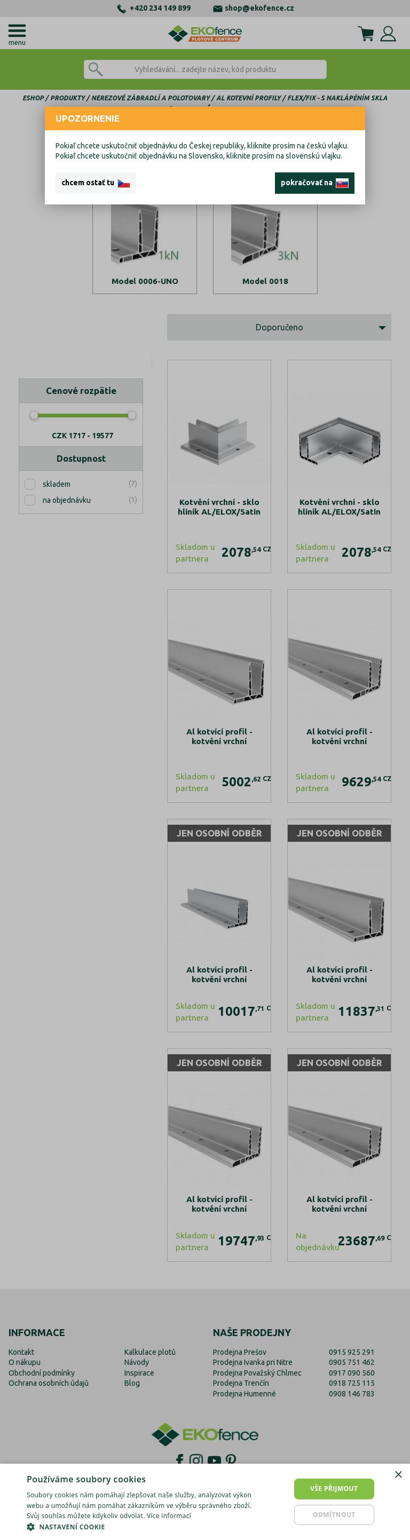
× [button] (398, 1475)
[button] (141, 1526)
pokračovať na (315, 183)
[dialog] (205, 1502)
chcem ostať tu (95, 183)
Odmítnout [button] (334, 1514)
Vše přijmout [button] (334, 1488)
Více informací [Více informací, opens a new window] (169, 1515)
